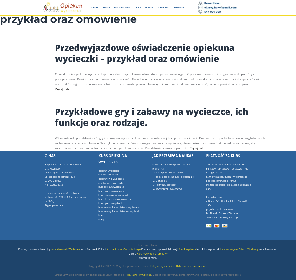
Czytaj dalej (62, 89)
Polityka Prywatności (162, 266)
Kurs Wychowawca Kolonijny (34, 249)
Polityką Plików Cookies (138, 274)
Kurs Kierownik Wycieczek (65, 249)
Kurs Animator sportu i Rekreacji (160, 249)
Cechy (94, 7)
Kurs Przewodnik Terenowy (152, 253)
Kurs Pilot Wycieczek (208, 249)
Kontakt (179, 7)
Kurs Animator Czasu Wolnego (124, 249)
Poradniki (163, 7)
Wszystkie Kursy (148, 257)
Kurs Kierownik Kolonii (94, 249)
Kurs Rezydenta (187, 249)
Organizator (122, 7)
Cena (138, 7)
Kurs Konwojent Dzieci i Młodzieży (239, 249)
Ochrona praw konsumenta (191, 266)
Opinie (149, 7)
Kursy (106, 7)
